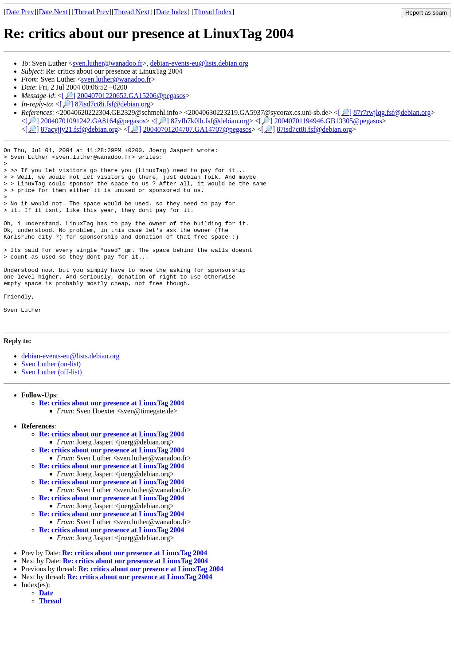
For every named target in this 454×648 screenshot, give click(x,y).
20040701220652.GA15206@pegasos (131, 95)
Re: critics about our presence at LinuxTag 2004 (111, 439)
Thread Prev (91, 12)
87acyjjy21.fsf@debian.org (79, 129)
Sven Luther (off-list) (51, 408)
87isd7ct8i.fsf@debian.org (112, 104)
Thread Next (131, 12)
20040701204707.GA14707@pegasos (197, 129)
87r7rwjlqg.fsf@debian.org (392, 112)
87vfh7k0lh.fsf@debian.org (210, 121)
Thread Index (213, 12)
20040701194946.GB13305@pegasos (328, 121)
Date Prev (20, 12)
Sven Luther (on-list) (51, 400)
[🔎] (68, 95)
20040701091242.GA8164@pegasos (93, 121)
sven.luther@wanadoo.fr (108, 63)
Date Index (172, 12)
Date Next (53, 12)
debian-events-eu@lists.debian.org (199, 63)
